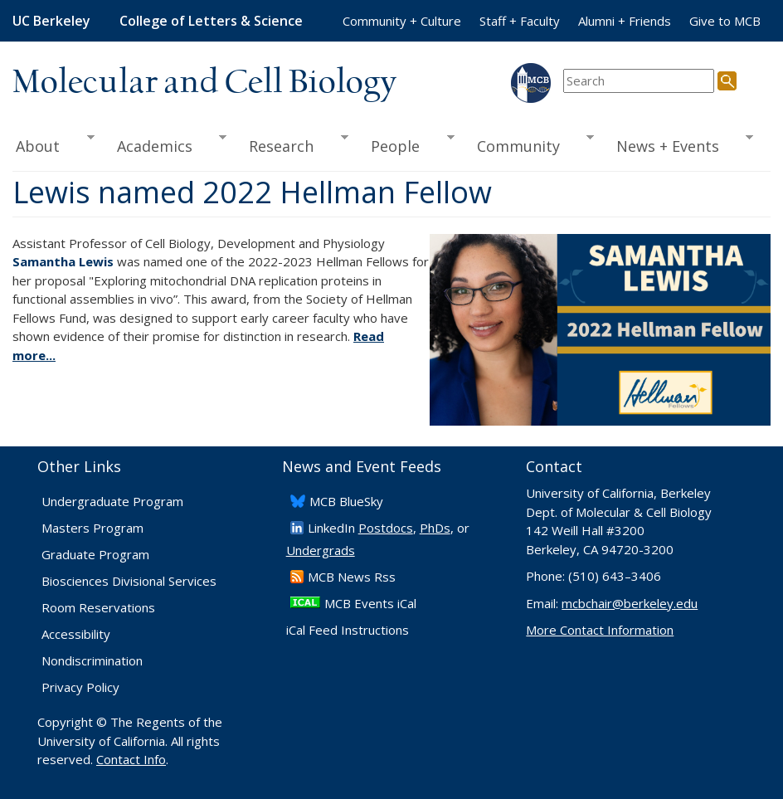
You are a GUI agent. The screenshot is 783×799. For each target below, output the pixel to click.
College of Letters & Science (211, 21)
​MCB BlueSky (346, 501)
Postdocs (385, 527)
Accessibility (75, 634)
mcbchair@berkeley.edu (630, 603)
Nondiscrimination (92, 660)
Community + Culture (402, 20)
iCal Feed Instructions (347, 629)
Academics (165, 144)
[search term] (638, 81)
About (53, 144)
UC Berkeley (51, 21)
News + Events (679, 144)
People (406, 144)
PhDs (435, 527)
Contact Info (131, 759)
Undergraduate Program (112, 501)
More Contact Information (600, 629)
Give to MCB (725, 20)
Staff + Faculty (519, 20)
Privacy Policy (80, 687)
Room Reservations (98, 607)
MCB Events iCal (370, 603)
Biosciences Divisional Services (128, 580)
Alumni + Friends (624, 20)
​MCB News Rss (352, 576)
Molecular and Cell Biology (204, 83)
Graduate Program (95, 554)
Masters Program (92, 527)
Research (293, 144)
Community (529, 144)
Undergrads (320, 550)
